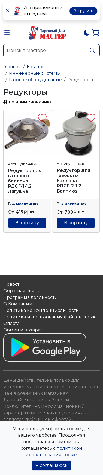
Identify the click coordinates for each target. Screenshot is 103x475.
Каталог (35, 66)
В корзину (27, 222)
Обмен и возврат (22, 330)
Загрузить (83, 10)
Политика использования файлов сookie (50, 316)
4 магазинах (25, 203)
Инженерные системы (35, 73)
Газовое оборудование (35, 79)
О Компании (17, 303)
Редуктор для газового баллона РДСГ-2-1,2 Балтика (73, 181)
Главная (12, 66)
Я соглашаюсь (51, 465)
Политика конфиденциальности (41, 310)
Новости (13, 284)
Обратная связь (21, 290)
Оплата (11, 323)
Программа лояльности (30, 297)
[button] (7, 33)
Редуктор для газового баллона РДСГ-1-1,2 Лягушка (24, 181)
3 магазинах (74, 203)
